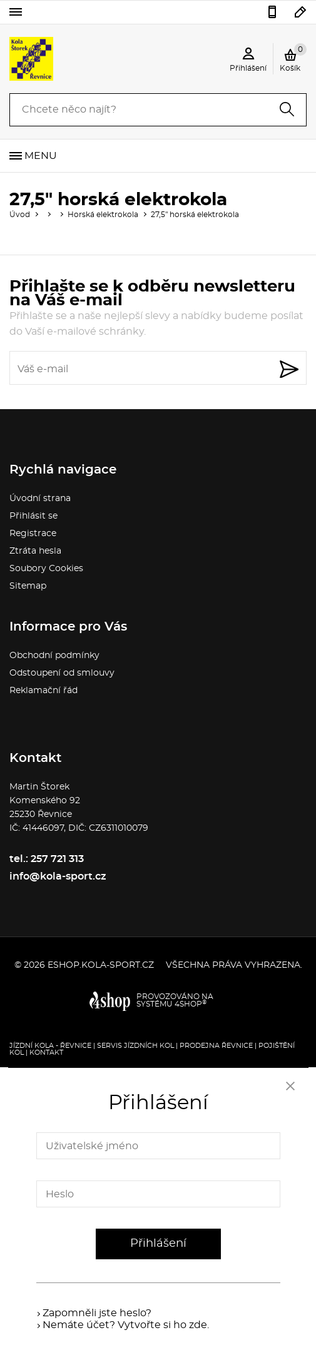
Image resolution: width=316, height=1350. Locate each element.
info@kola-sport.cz (301, 12)
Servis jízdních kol (135, 1045)
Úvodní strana (40, 498)
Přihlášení (158, 1243)
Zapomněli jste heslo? (97, 1313)
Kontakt (46, 1052)
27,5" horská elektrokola (195, 214)
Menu (40, 156)
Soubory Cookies (46, 568)
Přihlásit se (33, 516)
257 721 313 (272, 12)
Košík (293, 57)
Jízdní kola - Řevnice (50, 1045)
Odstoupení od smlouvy (62, 673)
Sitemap (27, 586)
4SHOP (190, 1004)
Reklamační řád (43, 690)
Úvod (19, 214)
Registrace (32, 533)
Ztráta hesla (35, 551)
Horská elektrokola (103, 214)
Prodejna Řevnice (216, 1045)
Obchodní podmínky (54, 655)
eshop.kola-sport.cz (101, 965)
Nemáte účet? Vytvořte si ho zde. (126, 1325)
